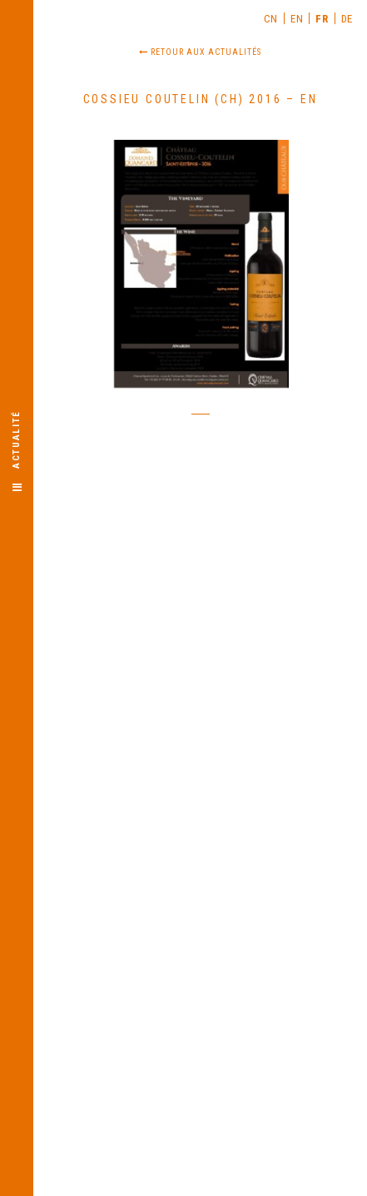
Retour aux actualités (200, 52)
